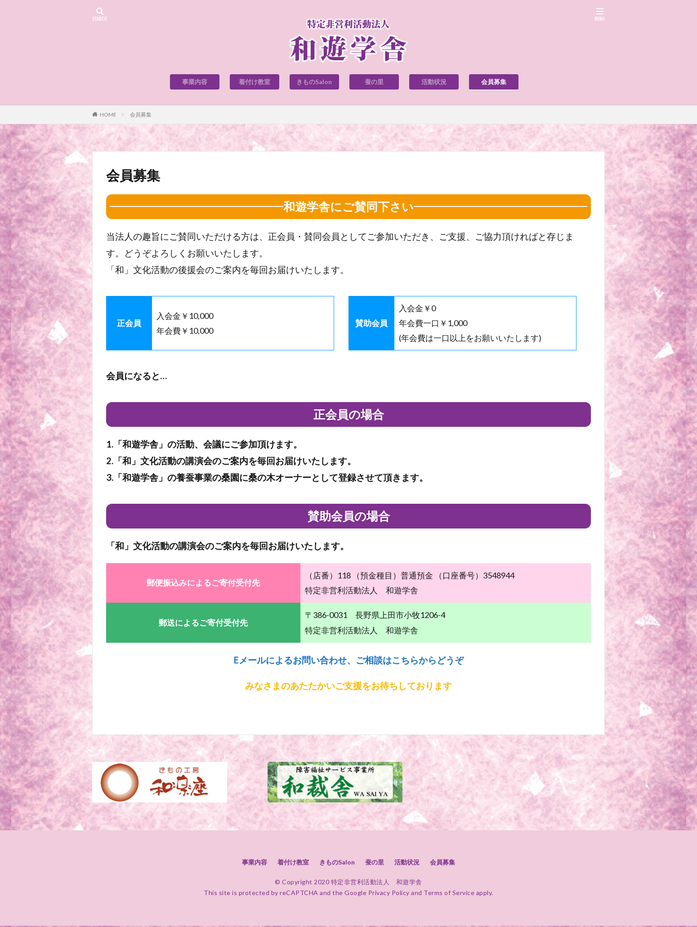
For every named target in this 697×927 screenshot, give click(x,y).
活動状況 (434, 81)
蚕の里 (374, 81)
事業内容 (194, 81)
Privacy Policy (389, 894)
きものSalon (314, 81)
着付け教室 (254, 81)
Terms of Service (449, 894)
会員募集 (493, 81)
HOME (108, 114)
